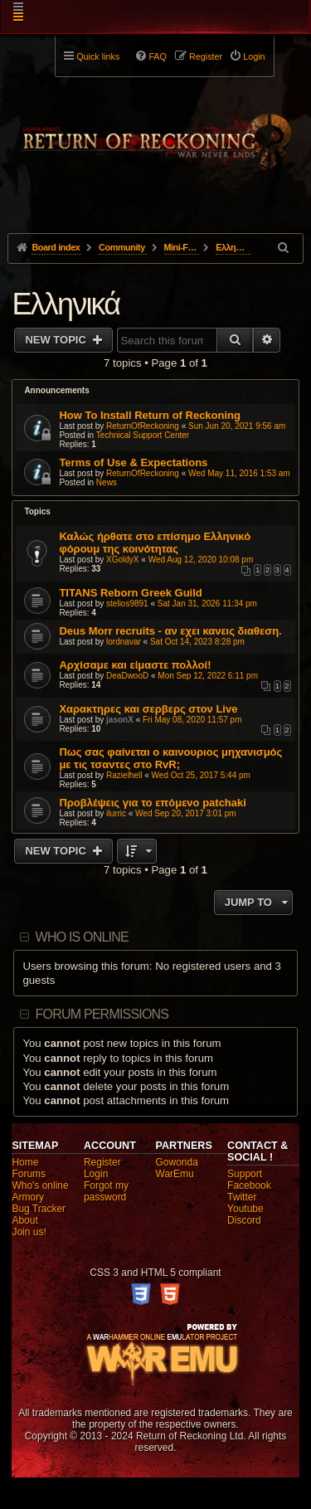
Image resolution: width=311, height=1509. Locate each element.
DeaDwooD (127, 675)
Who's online (40, 1185)
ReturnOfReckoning (142, 426)
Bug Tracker (39, 1209)
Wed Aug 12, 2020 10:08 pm (201, 559)
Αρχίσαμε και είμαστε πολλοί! (135, 665)
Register (102, 1162)
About (24, 1220)
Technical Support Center (142, 435)
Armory (28, 1197)
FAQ (157, 56)
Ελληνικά (65, 304)
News (106, 482)
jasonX (120, 719)
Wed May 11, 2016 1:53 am (239, 473)
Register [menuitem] (205, 56)
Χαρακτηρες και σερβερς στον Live (148, 709)
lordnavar (123, 641)
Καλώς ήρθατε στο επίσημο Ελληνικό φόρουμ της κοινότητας (154, 542)
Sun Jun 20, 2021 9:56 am (236, 426)
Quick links (97, 56)
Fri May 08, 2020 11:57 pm (192, 719)
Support (244, 1174)
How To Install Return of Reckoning (150, 415)
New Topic (57, 339)
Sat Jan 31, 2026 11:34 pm (207, 603)
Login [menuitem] (254, 56)
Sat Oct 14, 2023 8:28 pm (197, 641)
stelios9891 (127, 603)
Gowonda (177, 1162)
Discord (244, 1220)
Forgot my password (106, 1191)
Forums (29, 1174)
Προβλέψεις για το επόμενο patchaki (152, 802)
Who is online (82, 937)
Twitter (241, 1197)
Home (25, 1162)
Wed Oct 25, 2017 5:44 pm (201, 775)
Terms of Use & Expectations (133, 462)
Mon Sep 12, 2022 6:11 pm (208, 675)
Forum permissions (102, 1014)
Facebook (249, 1185)
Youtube (245, 1209)
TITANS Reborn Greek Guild (130, 593)
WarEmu (175, 1174)
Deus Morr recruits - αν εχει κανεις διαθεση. (170, 631)
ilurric (116, 813)
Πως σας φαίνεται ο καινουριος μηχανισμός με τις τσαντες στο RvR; (170, 758)
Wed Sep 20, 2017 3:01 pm (185, 813)
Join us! (29, 1232)
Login (96, 1174)
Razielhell (124, 775)
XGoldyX (122, 559)
